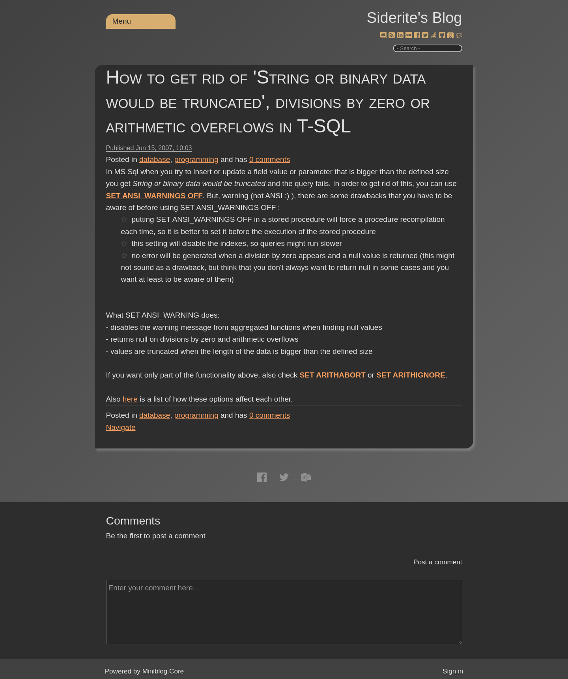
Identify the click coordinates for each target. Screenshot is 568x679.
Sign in (453, 671)
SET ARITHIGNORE (410, 375)
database (154, 159)
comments (269, 159)
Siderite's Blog (414, 17)
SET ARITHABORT (333, 375)
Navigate (121, 427)
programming (196, 159)
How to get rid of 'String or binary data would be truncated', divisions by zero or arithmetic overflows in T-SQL (268, 101)
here (130, 399)
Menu (121, 21)
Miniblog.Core (163, 671)
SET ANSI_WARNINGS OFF (154, 196)
